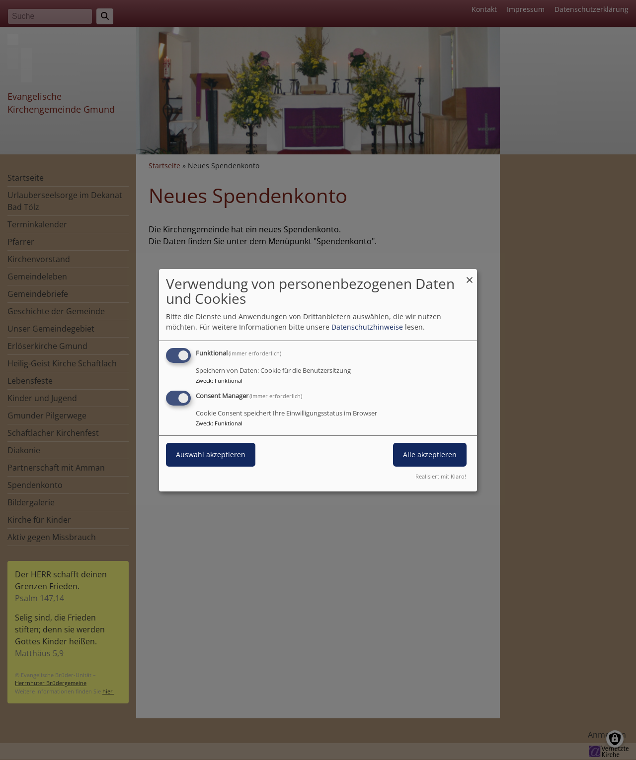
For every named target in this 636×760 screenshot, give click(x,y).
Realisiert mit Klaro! (440, 476)
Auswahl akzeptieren (210, 454)
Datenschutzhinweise (367, 327)
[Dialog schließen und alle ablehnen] (469, 275)
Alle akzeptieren (430, 454)
